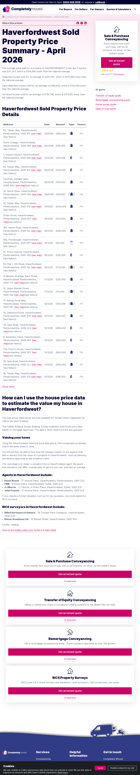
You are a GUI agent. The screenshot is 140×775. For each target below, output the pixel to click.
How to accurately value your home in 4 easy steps (29, 530)
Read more (63, 772)
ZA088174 (123, 749)
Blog (72, 682)
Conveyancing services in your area (82, 701)
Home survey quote (106, 104)
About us (74, 666)
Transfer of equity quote (108, 95)
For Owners (97, 9)
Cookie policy (93, 758)
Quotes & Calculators (119, 9)
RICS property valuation (43, 686)
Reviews (74, 688)
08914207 (82, 749)
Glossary (74, 693)
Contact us (75, 672)
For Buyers (65, 9)
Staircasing (41, 727)
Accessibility (76, 713)
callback (101, 2)
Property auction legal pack (47, 704)
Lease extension (44, 722)
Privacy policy (34, 758)
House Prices (12, 17)
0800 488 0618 (71, 2)
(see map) (36, 133)
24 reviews (118, 74)
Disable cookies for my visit (122, 768)
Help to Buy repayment (48, 716)
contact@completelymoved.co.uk (120, 699)
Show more (8, 386)
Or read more (18, 602)
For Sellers (81, 9)
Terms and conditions (13, 758)
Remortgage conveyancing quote (113, 100)
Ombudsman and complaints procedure (63, 758)
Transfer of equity (45, 668)
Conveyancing (43, 662)
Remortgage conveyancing (43, 695)
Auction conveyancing (47, 711)
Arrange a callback (79, 677)
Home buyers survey (47, 673)
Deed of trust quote (106, 108)
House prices (76, 708)
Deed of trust (43, 679)
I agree (100, 768)
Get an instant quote (117, 62)
